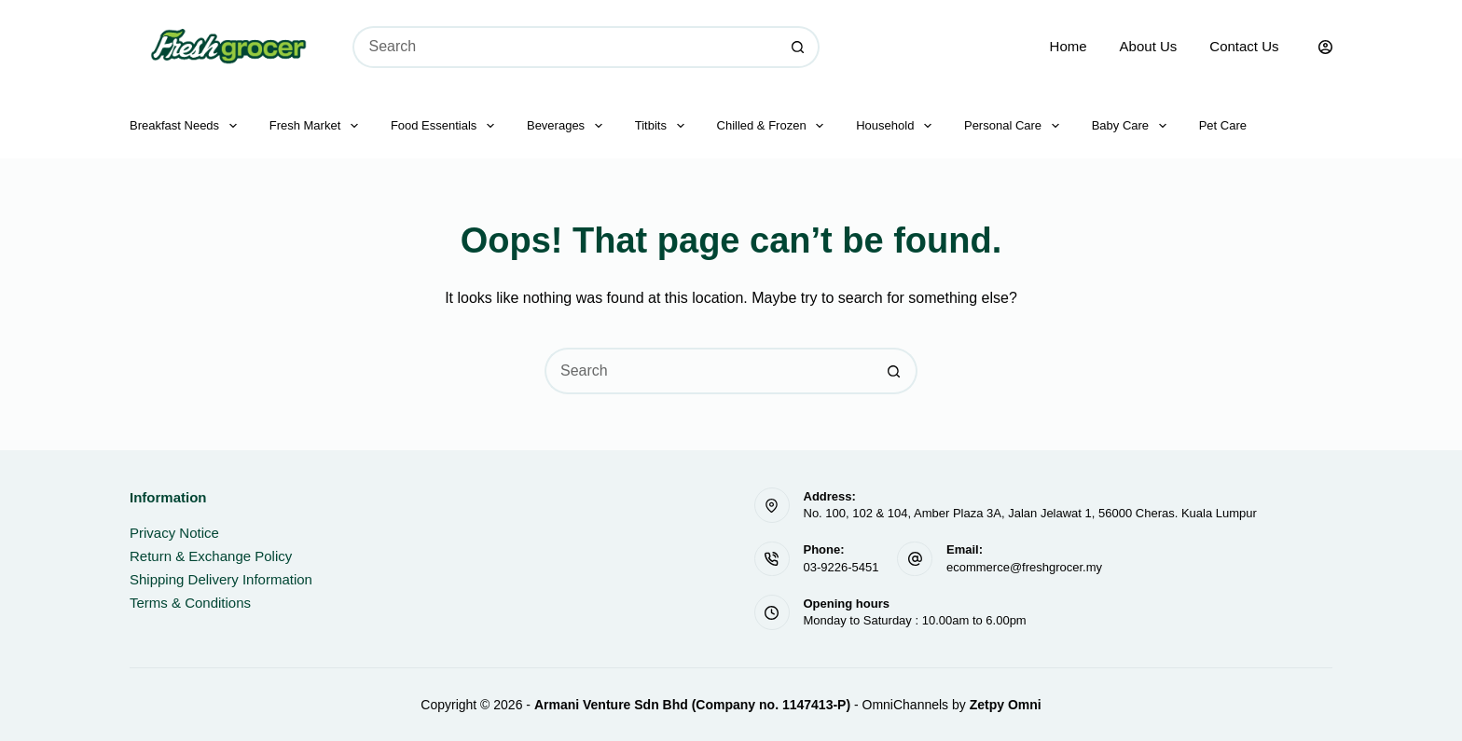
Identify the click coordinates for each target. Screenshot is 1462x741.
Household (897, 126)
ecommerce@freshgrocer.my (1024, 567)
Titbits (663, 126)
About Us (1149, 46)
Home (1068, 46)
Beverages (568, 126)
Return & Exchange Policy (211, 556)
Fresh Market (317, 126)
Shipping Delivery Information (221, 579)
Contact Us (1243, 46)
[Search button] (799, 47)
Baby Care (1133, 126)
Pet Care (1223, 125)
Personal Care (1015, 126)
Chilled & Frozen (774, 126)
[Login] (1325, 47)
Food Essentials (446, 126)
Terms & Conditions (190, 603)
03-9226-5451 (841, 567)
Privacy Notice (174, 533)
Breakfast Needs (187, 126)
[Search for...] (565, 47)
